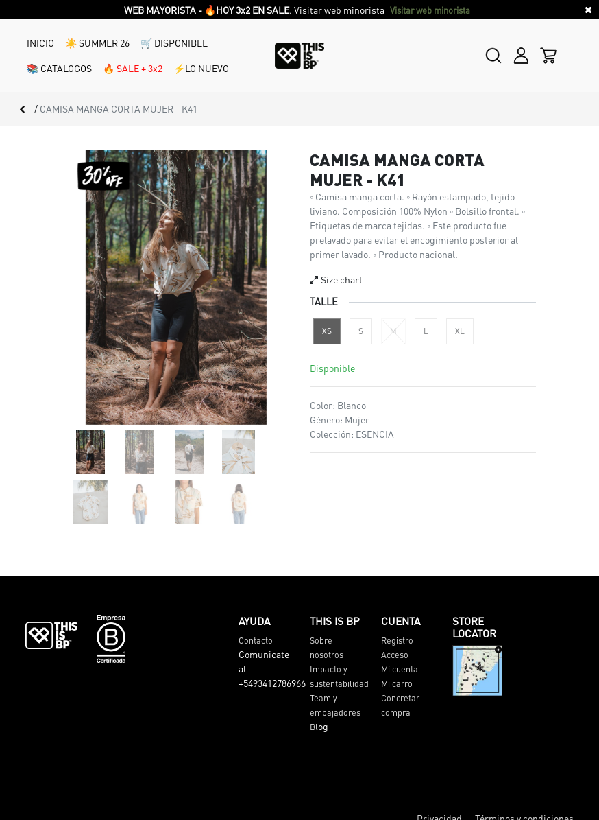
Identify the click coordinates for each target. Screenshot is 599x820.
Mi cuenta (399, 669)
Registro (397, 640)
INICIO (40, 42)
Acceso (394, 654)
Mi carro (397, 683)
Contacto (256, 640)
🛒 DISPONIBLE (174, 42)
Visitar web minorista (431, 10)
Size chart (336, 279)
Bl (314, 726)
